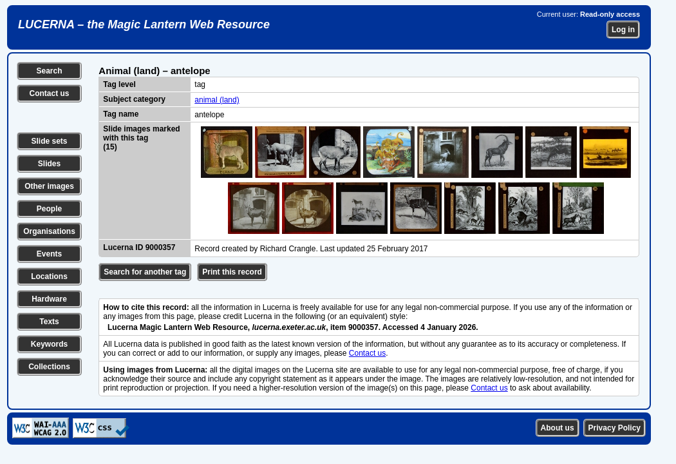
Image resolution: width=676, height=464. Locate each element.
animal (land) (216, 99)
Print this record (232, 271)
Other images (49, 186)
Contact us (49, 93)
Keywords (49, 344)
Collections (49, 366)
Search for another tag (145, 271)
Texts (49, 321)
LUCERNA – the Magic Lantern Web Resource (144, 24)
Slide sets (49, 141)
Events (49, 253)
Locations (49, 276)
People (49, 208)
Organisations (49, 231)
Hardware (49, 299)
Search (49, 70)
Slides (49, 163)
